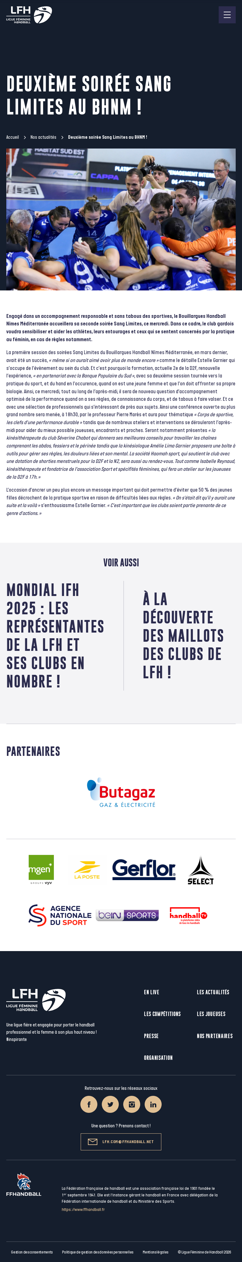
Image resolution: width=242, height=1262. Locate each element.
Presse (151, 1036)
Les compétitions (162, 1014)
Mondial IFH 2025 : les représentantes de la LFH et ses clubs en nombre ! (55, 635)
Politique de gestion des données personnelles (97, 1252)
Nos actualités (43, 137)
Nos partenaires (215, 1036)
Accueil (12, 137)
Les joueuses (211, 1014)
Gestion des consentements (32, 1252)
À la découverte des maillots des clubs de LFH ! (183, 636)
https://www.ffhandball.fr (83, 1209)
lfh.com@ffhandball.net (121, 1142)
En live (151, 992)
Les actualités (213, 992)
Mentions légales (155, 1252)
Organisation (158, 1058)
